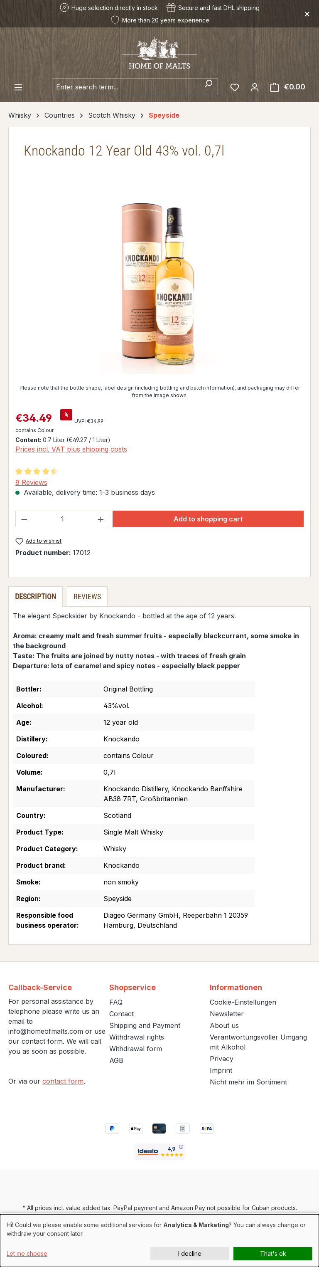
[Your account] (255, 87)
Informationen (236, 987)
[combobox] (125, 87)
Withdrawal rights (136, 1037)
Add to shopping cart (208, 519)
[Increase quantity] (101, 519)
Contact (121, 1014)
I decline (189, 1253)
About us (224, 1025)
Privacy (221, 1059)
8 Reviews (31, 482)
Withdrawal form (135, 1049)
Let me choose (27, 1253)
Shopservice (132, 987)
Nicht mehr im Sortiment (248, 1082)
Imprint (221, 1070)
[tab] (35, 596)
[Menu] (18, 87)
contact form (62, 1081)
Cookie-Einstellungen (243, 1002)
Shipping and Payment (144, 1025)
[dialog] (159, 1240)
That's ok (273, 1253)
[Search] (208, 87)
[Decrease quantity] (24, 519)
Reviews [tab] (87, 596)
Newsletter (227, 1014)
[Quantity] (62, 519)
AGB (116, 1060)
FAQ (116, 1002)
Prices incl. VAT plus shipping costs (71, 449)
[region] (159, 284)
